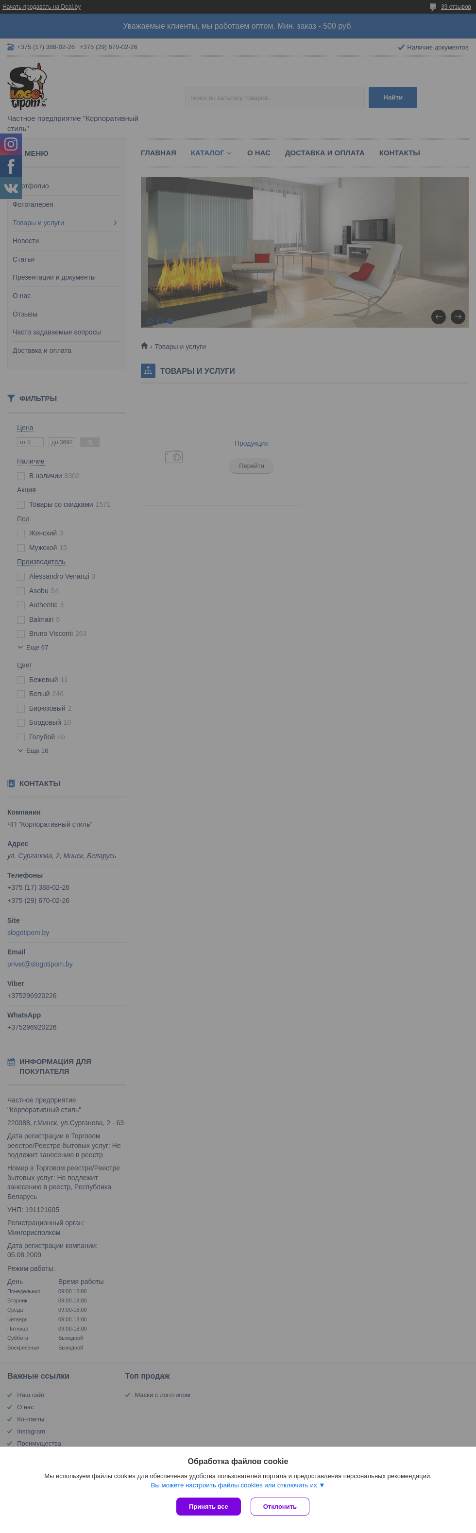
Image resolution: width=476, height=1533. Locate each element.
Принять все (208, 1506)
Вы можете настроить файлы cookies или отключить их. (235, 1485)
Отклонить (280, 1506)
